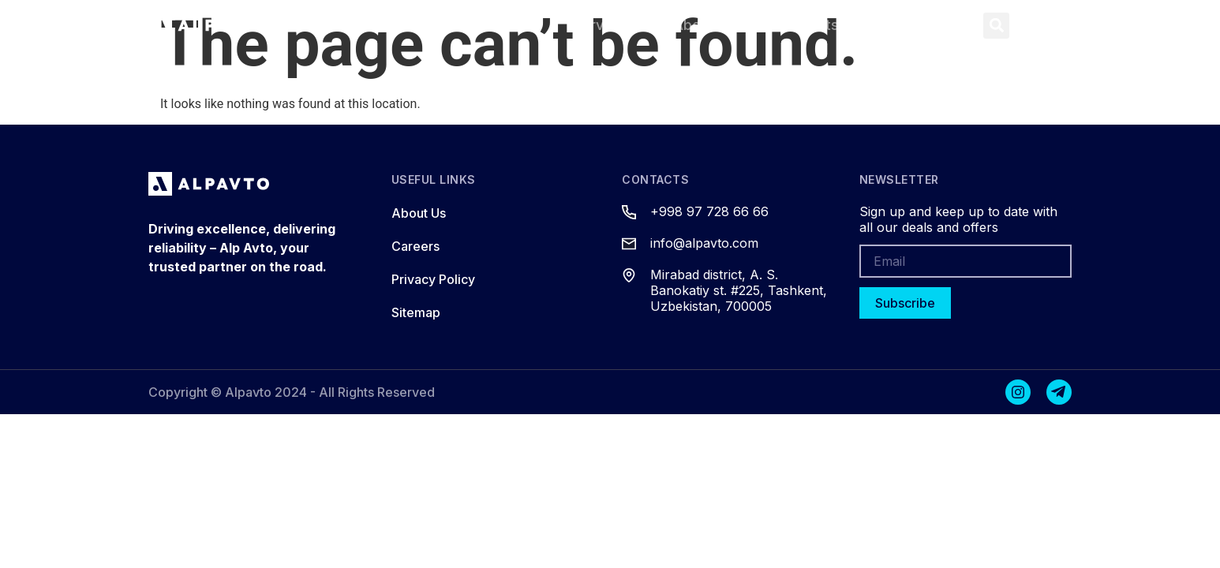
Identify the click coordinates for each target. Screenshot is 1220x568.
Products (497, 25)
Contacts (808, 25)
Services (602, 25)
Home (401, 25)
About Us (704, 25)
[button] (996, 26)
